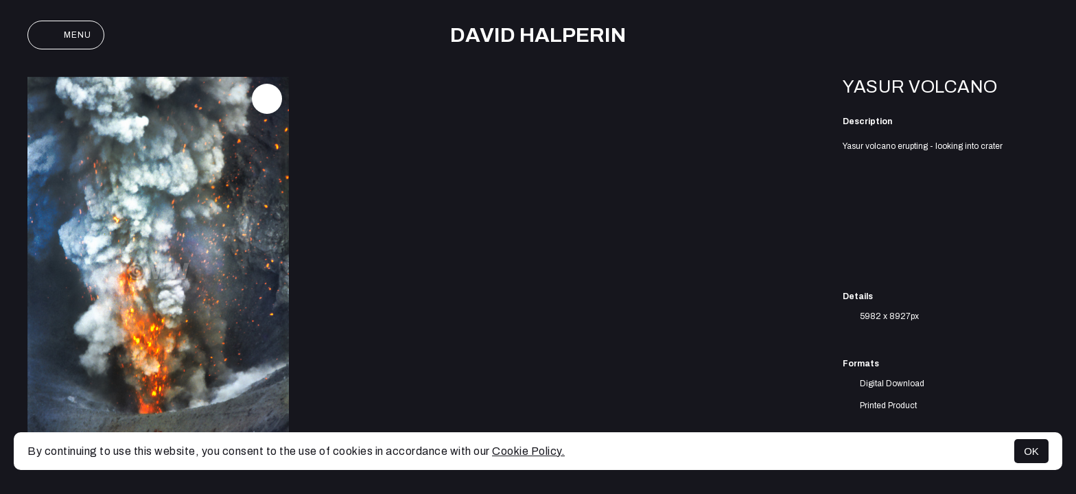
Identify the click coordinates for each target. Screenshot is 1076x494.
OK (1031, 451)
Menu (65, 35)
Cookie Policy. (528, 451)
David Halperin (538, 35)
